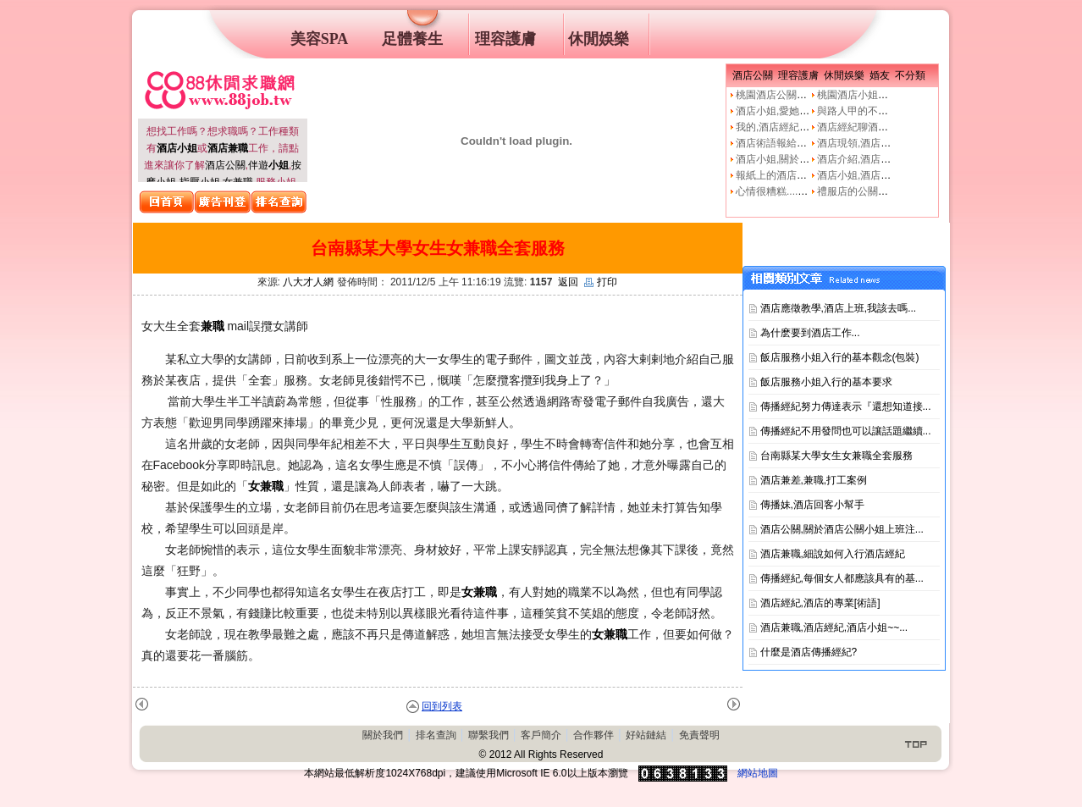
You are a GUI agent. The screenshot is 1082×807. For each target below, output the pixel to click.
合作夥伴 (593, 735)
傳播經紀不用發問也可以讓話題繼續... (845, 431)
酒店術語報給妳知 (776, 143)
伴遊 (268, 165)
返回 (568, 282)
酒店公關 (225, 165)
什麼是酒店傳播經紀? (809, 652)
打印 (600, 282)
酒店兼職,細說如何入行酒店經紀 (832, 554)
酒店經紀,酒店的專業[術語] (820, 603)
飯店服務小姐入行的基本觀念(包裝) (839, 357)
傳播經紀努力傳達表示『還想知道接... (845, 406)
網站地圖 (757, 773)
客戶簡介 (541, 735)
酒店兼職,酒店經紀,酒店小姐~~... (834, 627)
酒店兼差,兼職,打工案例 (814, 480)
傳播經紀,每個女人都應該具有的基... (842, 578)
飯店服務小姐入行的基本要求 (826, 382)
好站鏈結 (646, 735)
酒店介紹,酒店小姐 (859, 159)
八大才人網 (308, 282)
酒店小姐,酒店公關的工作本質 (884, 175)
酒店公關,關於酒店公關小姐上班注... (842, 529)
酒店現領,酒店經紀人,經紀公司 (886, 143)
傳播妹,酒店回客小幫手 (812, 505)
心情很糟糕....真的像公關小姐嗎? (810, 191)
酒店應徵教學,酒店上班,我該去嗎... (838, 308)
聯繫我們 (488, 735)
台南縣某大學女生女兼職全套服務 (836, 456)
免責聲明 (699, 735)
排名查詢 (436, 735)
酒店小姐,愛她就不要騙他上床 (803, 111)
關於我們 (382, 735)
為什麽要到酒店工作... (810, 333)
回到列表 (442, 706)
